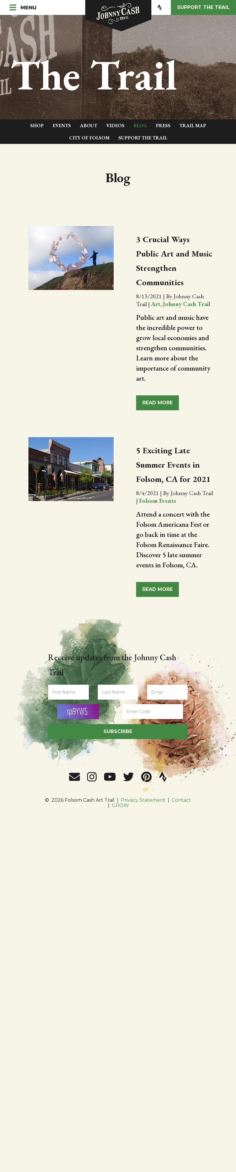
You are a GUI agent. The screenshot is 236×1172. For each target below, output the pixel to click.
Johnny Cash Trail (186, 304)
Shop (37, 125)
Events (62, 125)
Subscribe (117, 734)
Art (155, 304)
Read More (157, 402)
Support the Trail (203, 7)
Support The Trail (142, 138)
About (88, 125)
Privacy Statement (143, 803)
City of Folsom (89, 138)
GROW (120, 809)
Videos (115, 125)
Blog (140, 125)
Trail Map (192, 125)
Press (163, 125)
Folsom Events (157, 515)
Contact (181, 803)
